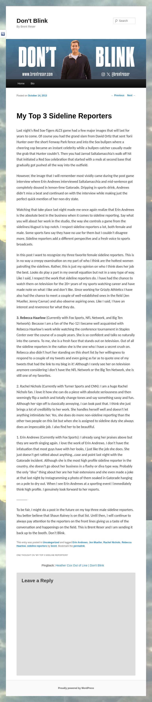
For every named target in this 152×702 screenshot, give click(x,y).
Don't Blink (32, 20)
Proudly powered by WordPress (76, 688)
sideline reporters (37, 546)
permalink (79, 546)
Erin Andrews (80, 542)
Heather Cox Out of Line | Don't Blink (79, 565)
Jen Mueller (95, 542)
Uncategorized (51, 542)
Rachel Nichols (111, 542)
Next (131, 95)
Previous (117, 95)
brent (54, 546)
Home (21, 83)
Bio (32, 83)
